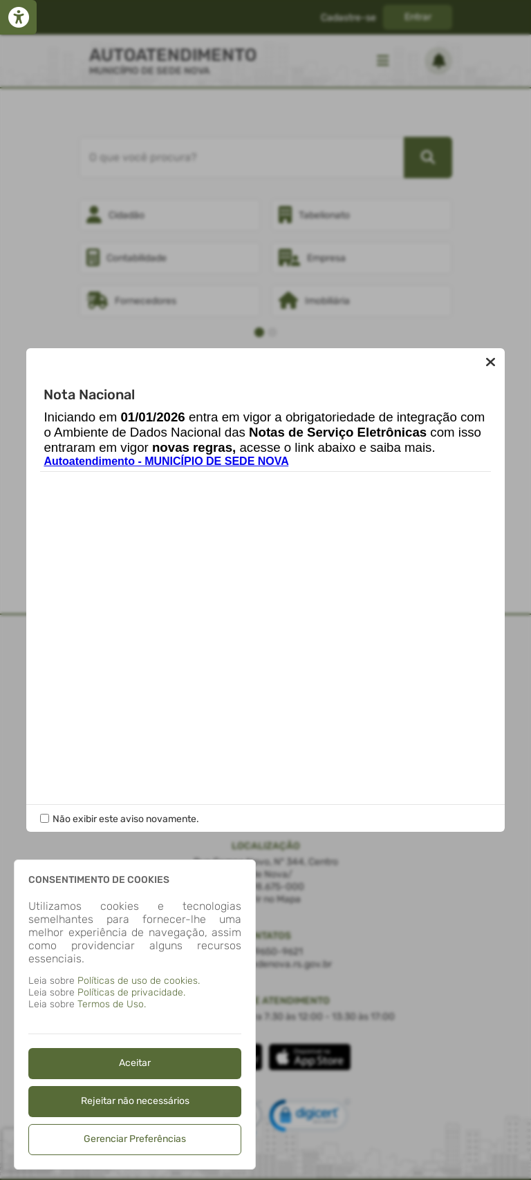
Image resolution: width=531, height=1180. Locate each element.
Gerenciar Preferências (135, 1139)
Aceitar (135, 1063)
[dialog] (135, 1014)
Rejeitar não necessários (135, 1101)
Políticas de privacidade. (131, 992)
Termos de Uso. (111, 1004)
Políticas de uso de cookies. (138, 981)
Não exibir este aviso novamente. (126, 819)
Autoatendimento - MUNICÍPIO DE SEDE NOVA (166, 461)
